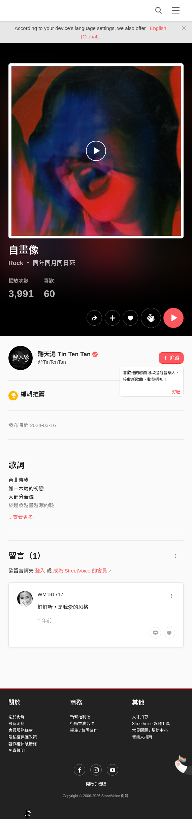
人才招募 (140, 717)
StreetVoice (36, 10)
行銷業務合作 (82, 723)
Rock (15, 263)
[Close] (184, 28)
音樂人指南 (142, 737)
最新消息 (16, 723)
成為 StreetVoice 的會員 (80, 571)
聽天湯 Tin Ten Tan (68, 354)
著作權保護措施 (22, 744)
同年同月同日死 (54, 263)
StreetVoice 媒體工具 (151, 723)
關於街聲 (16, 717)
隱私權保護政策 (22, 737)
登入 (40, 571)
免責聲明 (16, 750)
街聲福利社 (80, 717)
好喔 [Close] (176, 392)
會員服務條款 (20, 730)
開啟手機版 (96, 784)
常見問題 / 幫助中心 (150, 730)
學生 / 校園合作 (84, 730)
